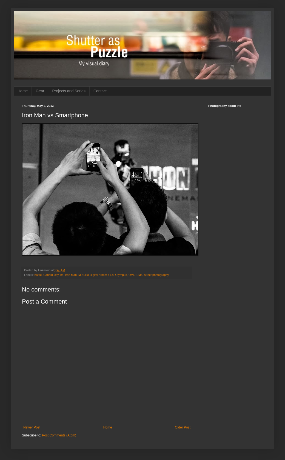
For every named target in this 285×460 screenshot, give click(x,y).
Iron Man (71, 274)
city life (58, 274)
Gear (40, 91)
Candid (48, 274)
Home (23, 91)
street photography (156, 274)
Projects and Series (68, 91)
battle (38, 274)
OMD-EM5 (135, 274)
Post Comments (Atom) (59, 435)
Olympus (121, 274)
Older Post (182, 427)
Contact (100, 91)
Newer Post (31, 427)
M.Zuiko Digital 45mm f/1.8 (95, 274)
